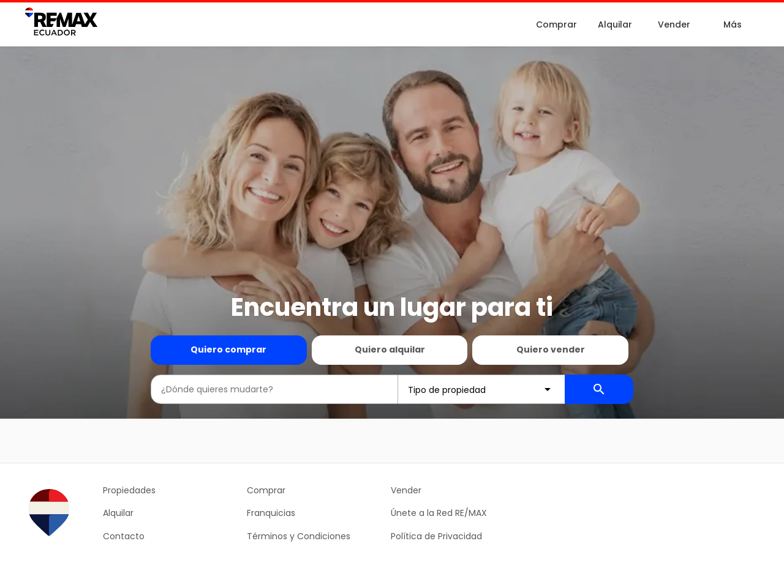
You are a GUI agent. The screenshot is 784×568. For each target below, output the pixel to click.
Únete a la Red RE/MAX (439, 513)
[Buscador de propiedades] (599, 389)
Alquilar (615, 24)
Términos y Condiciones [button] (298, 536)
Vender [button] (406, 490)
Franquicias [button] (271, 513)
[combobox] (274, 389)
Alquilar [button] (118, 513)
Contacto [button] (124, 536)
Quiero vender (550, 349)
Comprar (556, 24)
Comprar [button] (266, 490)
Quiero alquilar (390, 349)
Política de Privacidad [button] (436, 536)
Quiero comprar (228, 349)
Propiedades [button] (129, 490)
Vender (674, 24)
